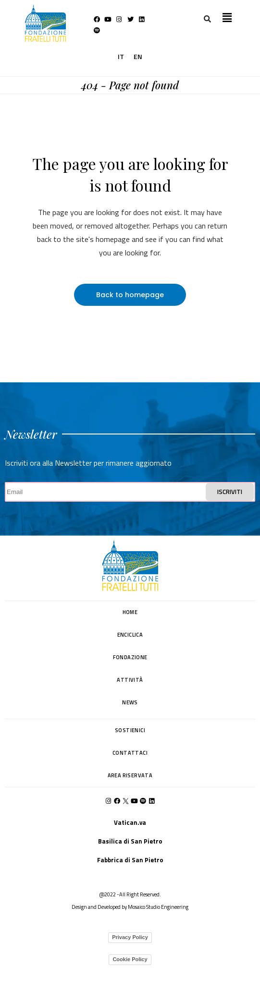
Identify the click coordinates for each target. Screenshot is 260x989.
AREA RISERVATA (130, 775)
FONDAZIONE (130, 657)
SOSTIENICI (130, 730)
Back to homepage (130, 295)
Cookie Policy (129, 959)
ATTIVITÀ (130, 680)
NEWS (130, 702)
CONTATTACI (130, 753)
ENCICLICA (130, 635)
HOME (130, 612)
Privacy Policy (130, 937)
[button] (227, 17)
